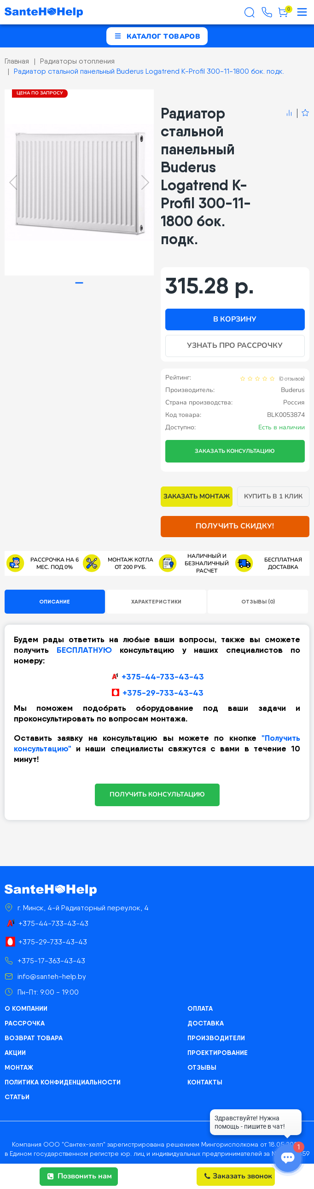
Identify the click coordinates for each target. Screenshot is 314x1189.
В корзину (234, 319)
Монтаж (19, 1067)
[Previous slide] (13, 182)
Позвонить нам (79, 1176)
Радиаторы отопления (77, 61)
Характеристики (156, 601)
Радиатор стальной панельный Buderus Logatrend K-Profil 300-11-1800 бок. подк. (149, 71)
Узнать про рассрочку (235, 345)
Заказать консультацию (235, 451)
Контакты (204, 1082)
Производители (216, 1038)
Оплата (200, 1008)
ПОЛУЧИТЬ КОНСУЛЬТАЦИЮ (157, 794)
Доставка (205, 1023)
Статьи (17, 1097)
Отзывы (201, 1067)
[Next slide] (145, 182)
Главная (17, 61)
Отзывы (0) (258, 601)
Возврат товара (34, 1038)
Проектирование (217, 1052)
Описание (54, 601)
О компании (26, 1008)
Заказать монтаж (196, 496)
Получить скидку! (235, 526)
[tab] (79, 283)
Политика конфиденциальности (63, 1082)
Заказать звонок (238, 1176)
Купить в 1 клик (273, 496)
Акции (15, 1052)
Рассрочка (25, 1023)
